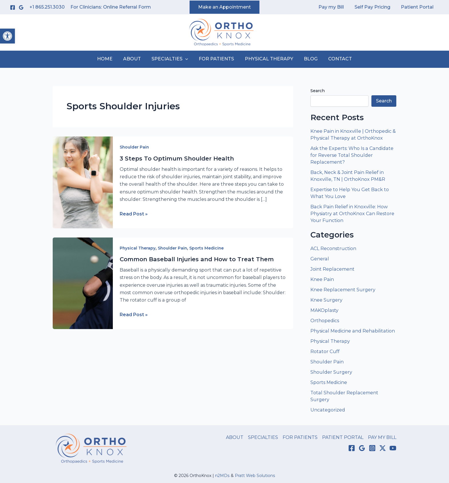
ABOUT (135, 59)
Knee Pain (322, 279)
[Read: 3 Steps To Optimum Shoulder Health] (83, 182)
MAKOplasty (324, 310)
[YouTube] (392, 448)
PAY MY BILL (382, 437)
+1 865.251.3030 (47, 7)
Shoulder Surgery (331, 372)
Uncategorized (327, 410)
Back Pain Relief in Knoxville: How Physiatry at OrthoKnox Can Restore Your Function (351, 213)
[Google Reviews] (21, 7)
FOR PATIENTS (216, 59)
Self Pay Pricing (375, 7)
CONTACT (335, 59)
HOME (109, 59)
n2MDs (222, 475)
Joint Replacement (332, 269)
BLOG (307, 59)
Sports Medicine (207, 248)
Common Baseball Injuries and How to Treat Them (197, 259)
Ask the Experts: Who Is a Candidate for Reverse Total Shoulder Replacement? (351, 155)
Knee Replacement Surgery (342, 289)
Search (317, 90)
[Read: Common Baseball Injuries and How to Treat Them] (83, 283)
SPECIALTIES (171, 59)
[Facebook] (12, 7)
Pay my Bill (335, 7)
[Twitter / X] (382, 448)
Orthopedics (324, 320)
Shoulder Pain (134, 147)
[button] (7, 36)
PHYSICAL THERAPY (267, 59)
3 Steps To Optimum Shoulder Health (177, 158)
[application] (187, 59)
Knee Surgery (326, 300)
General (319, 259)
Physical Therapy (138, 248)
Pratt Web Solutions (255, 475)
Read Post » (134, 214)
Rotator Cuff (324, 351)
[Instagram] (372, 448)
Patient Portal (418, 7)
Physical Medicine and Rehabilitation (352, 331)
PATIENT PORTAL (342, 437)
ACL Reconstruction (333, 248)
